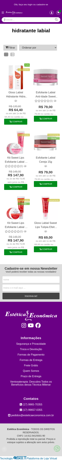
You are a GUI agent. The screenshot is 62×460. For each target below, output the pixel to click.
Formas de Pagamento (31, 354)
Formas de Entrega (31, 360)
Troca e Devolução (31, 349)
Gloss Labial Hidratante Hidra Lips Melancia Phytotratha (15, 95)
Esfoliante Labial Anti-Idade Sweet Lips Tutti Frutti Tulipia (46, 95)
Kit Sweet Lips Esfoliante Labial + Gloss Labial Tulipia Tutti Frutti (15, 160)
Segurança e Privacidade (31, 343)
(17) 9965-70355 (31, 404)
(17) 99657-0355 (31, 410)
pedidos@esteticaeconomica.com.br (31, 415)
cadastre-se (42, 4)
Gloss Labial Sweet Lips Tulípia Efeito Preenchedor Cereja (45, 225)
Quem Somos (31, 370)
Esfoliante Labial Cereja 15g (45, 159)
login (30, 4)
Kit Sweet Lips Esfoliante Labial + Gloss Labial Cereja (15, 225)
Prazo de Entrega (31, 376)
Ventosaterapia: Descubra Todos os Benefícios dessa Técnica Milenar (31, 383)
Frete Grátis (31, 365)
